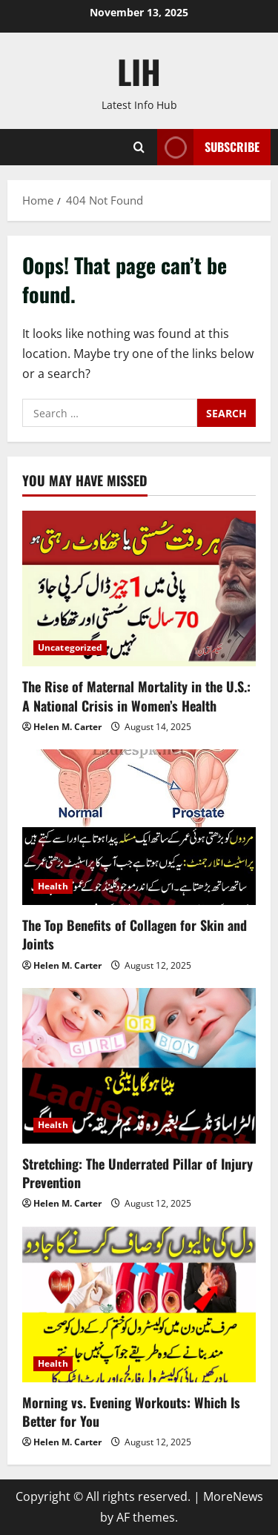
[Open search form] (139, 147)
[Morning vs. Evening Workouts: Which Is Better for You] (139, 1304)
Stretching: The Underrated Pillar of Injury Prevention (137, 1173)
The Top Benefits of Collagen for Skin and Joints (134, 934)
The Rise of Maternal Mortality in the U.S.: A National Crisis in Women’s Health (136, 696)
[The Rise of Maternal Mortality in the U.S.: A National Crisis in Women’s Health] (139, 588)
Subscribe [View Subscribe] (208, 147)
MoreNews (233, 1496)
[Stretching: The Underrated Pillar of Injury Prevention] (139, 1066)
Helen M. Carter (67, 726)
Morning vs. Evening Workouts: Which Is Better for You (131, 1411)
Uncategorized (70, 647)
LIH (139, 71)
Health (53, 886)
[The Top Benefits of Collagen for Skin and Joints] (139, 827)
